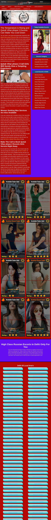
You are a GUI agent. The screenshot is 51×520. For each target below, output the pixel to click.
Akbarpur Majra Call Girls (13, 383)
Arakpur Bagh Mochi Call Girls (38, 422)
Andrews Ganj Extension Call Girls (38, 415)
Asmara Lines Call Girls (13, 455)
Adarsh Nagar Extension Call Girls (38, 372)
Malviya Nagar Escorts (40, 91)
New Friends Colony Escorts (42, 98)
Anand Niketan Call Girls (38, 404)
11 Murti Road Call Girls (13, 368)
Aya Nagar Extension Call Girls (13, 462)
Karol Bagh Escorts (39, 86)
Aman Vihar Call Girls (13, 394)
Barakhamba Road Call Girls (13, 516)
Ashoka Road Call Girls (38, 447)
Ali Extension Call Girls (38, 386)
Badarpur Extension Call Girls (38, 480)
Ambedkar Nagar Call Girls (13, 397)
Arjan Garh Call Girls (38, 426)
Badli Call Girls (38, 483)
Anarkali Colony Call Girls (13, 412)
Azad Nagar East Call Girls (13, 465)
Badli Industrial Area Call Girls (13, 487)
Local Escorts (38, 6)
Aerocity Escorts (39, 74)
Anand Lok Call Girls (13, 404)
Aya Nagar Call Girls (38, 458)
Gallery (29, 6)
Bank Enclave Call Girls (38, 509)
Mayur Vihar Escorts (40, 93)
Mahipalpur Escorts (39, 88)
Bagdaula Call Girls (38, 487)
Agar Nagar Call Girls (38, 376)
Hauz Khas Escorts (39, 84)
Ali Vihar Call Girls (13, 390)
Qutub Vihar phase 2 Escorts (8, 37)
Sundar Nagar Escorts (40, 102)
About (9, 6)
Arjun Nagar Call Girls (13, 430)
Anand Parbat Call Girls (13, 408)
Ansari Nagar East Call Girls (13, 419)
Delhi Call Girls (19, 6)
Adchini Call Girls (13, 376)
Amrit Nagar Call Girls (38, 397)
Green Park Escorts (40, 81)
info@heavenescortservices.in (42, 3)
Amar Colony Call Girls (37, 394)
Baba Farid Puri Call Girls (38, 473)
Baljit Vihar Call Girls (13, 509)
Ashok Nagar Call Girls (13, 437)
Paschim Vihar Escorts (40, 100)
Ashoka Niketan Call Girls (13, 447)
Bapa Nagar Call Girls (38, 512)
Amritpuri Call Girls (13, 401)
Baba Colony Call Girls (13, 473)
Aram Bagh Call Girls (13, 426)
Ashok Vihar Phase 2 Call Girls (38, 440)
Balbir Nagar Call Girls (38, 501)
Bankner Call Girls (13, 512)
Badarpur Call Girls (13, 480)
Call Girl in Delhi (21, 150)
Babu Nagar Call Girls (38, 476)
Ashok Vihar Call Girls (38, 437)
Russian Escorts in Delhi (41, 64)
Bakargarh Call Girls (38, 494)
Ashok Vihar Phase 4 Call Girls (38, 444)
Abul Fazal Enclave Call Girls (38, 368)
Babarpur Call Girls (13, 476)
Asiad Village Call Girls (38, 451)
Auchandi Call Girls (13, 458)
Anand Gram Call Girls (38, 401)
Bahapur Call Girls (13, 491)
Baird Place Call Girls (13, 494)
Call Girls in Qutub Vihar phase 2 (12, 139)
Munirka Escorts (39, 95)
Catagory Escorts (15, 8)
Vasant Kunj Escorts (40, 105)
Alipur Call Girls (38, 390)
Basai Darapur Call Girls (38, 516)
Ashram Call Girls (13, 451)
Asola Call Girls (38, 455)
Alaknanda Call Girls (13, 386)
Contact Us (27, 8)
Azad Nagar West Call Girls (38, 465)
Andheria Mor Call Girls (38, 412)
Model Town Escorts (40, 77)
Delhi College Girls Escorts (41, 59)
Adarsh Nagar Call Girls (13, 372)
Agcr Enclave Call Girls (13, 379)
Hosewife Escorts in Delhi (41, 62)
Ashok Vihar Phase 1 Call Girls (13, 440)
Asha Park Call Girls (38, 433)
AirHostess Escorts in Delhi (41, 66)
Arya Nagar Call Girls (38, 430)
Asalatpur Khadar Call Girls (13, 433)
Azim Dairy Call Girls (38, 469)
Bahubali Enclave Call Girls (37, 491)
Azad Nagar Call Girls (38, 462)
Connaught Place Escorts (41, 79)
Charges (4, 8)
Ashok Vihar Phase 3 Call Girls (13, 444)
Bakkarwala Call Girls (38, 498)
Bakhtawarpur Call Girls (13, 498)
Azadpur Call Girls (13, 469)
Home (3, 6)
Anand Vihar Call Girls (38, 408)
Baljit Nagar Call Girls (38, 505)
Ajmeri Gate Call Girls (38, 379)
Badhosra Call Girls (13, 483)
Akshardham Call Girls (38, 383)
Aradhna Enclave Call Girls (13, 422)
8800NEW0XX (11, 1)
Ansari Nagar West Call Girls (38, 419)
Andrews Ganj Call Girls (13, 415)
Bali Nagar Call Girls (13, 505)
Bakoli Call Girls (13, 501)
